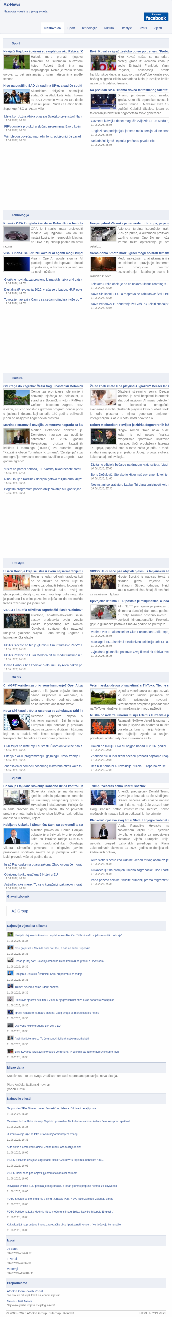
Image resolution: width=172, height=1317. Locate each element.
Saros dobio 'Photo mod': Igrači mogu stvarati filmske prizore (129, 253)
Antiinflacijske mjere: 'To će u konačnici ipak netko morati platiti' (43, 884)
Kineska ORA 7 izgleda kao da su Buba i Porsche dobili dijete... (43, 223)
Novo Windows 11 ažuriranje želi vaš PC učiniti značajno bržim (129, 304)
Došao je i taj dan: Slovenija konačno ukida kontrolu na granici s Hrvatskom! (43, 786)
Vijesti (158, 28)
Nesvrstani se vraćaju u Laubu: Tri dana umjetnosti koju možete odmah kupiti (129, 484)
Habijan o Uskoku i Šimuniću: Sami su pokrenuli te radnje (43, 824)
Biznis (143, 28)
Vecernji (12, 1269)
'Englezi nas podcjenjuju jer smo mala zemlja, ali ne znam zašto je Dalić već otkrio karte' (129, 131)
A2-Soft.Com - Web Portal (25, 1291)
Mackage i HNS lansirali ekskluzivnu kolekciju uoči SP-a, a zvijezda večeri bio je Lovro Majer (129, 642)
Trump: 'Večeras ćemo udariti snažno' (118, 786)
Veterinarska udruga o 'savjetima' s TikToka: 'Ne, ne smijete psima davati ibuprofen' (129, 685)
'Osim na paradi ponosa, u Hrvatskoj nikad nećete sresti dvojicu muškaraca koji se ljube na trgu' (43, 469)
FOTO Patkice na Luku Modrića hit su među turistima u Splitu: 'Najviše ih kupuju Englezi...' (43, 655)
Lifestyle (126, 28)
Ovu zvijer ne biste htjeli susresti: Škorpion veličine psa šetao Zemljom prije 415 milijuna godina (43, 746)
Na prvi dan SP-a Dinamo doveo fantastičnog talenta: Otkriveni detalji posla (129, 90)
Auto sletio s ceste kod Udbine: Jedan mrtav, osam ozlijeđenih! (129, 860)
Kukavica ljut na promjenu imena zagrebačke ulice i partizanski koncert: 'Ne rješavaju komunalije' (129, 870)
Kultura (109, 28)
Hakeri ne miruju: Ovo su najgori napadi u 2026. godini (128, 746)
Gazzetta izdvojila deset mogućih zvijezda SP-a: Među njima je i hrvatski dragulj (129, 121)
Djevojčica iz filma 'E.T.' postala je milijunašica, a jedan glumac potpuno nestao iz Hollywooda (129, 601)
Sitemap (55, 1313)
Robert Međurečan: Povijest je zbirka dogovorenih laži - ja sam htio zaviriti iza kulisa (129, 425)
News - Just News (19, 1301)
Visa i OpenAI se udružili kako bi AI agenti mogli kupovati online (43, 253)
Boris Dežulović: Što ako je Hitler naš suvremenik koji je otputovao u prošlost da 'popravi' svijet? (129, 474)
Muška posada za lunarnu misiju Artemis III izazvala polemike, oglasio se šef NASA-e (129, 715)
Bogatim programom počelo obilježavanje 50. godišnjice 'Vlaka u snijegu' (43, 489)
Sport (71, 28)
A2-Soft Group (37, 1313)
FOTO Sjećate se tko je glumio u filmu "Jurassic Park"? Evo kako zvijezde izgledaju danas (43, 645)
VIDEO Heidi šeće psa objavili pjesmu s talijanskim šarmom (129, 571)
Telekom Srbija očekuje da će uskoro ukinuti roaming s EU (129, 284)
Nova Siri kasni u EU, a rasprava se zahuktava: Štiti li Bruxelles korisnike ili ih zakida (129, 294)
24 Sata (12, 1249)
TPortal (12, 1259)
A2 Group (20, 911)
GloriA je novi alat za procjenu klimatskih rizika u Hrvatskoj (43, 279)
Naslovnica (52, 28)
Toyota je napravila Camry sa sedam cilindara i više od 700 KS (43, 299)
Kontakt (68, 1313)
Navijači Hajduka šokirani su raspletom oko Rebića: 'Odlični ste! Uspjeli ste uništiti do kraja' (43, 51)
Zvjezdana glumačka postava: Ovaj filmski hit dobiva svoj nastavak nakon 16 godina (129, 652)
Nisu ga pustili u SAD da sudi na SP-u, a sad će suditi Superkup (43, 85)
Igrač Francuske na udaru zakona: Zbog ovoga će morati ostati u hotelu (43, 864)
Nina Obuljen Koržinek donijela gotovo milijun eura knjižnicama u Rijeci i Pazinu (43, 479)
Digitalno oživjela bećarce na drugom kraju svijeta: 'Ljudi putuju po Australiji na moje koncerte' (129, 464)
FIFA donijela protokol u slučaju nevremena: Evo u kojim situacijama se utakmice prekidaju (43, 126)
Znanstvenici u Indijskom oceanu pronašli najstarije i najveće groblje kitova (129, 756)
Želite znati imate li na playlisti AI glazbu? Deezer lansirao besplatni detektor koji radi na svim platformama (129, 386)
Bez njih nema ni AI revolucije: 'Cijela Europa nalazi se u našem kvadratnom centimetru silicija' (129, 766)
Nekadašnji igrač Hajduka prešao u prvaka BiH (123, 141)
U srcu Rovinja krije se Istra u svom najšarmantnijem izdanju (43, 571)
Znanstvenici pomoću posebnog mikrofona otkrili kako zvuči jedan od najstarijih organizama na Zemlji (43, 766)
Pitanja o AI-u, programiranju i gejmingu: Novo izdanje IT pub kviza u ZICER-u (43, 756)
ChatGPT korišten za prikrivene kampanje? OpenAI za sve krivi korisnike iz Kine (43, 685)
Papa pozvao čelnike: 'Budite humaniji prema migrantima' (129, 880)
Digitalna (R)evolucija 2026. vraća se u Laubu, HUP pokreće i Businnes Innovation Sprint (43, 289)
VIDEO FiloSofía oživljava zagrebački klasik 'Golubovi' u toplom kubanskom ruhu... (43, 610)
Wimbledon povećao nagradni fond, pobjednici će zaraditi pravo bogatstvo (43, 136)
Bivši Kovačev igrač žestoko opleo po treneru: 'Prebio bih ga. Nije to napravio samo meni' (129, 51)
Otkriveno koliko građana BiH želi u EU (31, 874)
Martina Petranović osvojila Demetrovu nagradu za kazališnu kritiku (43, 425)
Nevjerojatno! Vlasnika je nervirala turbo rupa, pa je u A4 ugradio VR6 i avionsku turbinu (129, 223)
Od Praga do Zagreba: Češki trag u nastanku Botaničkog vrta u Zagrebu (43, 386)
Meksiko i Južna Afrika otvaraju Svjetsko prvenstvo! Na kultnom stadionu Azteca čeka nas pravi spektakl (43, 116)
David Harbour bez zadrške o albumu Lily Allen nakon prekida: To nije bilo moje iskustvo (43, 665)
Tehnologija (89, 28)
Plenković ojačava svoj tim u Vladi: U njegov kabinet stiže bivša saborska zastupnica (129, 820)
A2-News (12, 4)
